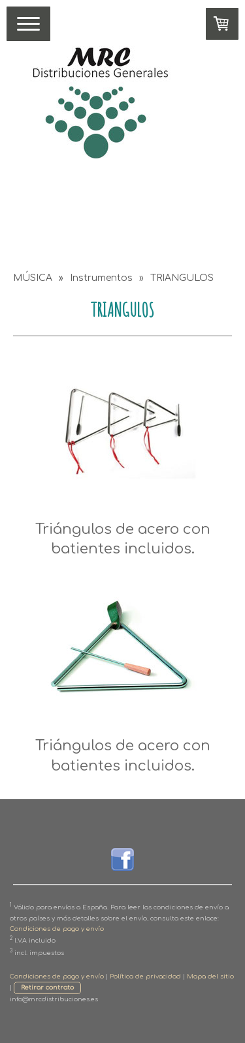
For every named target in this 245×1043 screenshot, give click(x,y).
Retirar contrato (47, 987)
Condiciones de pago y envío (57, 929)
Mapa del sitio (210, 976)
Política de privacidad (145, 976)
